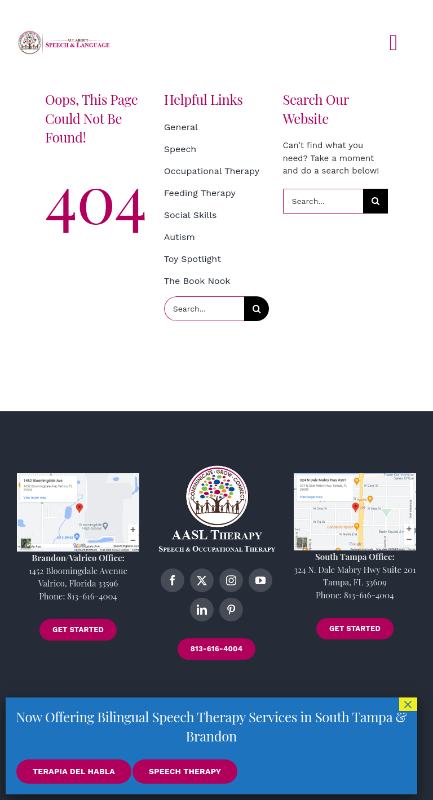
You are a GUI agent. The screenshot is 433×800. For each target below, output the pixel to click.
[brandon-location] (78, 477)
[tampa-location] (355, 477)
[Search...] (204, 308)
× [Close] (408, 704)
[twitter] (202, 580)
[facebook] (172, 580)
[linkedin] (202, 609)
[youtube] (260, 580)
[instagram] (231, 580)
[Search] (256, 308)
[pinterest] (231, 609)
